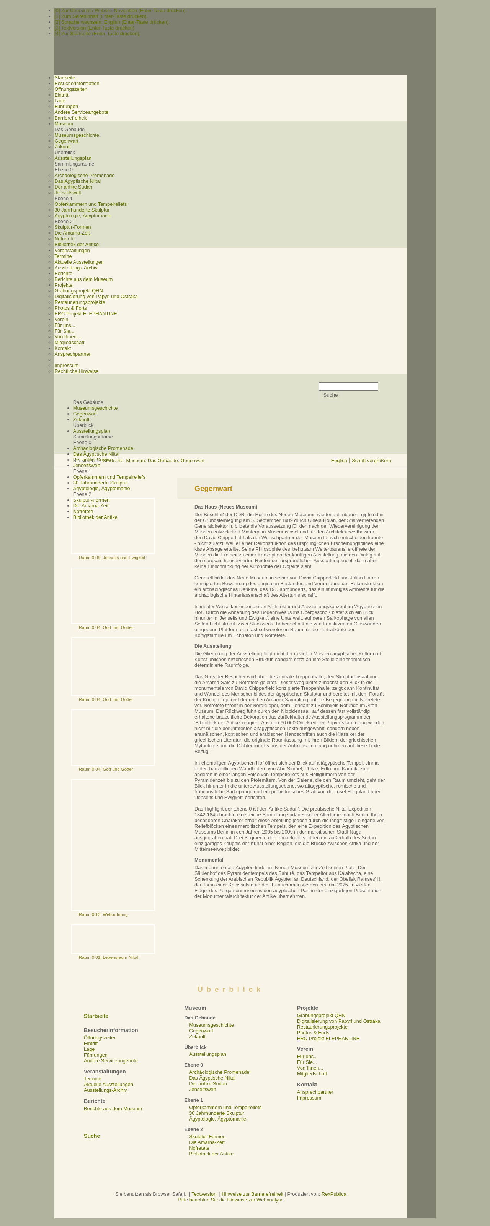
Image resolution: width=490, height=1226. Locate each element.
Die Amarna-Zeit (72, 233)
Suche (92, 1136)
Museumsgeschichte (76, 135)
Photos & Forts (70, 308)
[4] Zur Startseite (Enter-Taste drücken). (97, 33)
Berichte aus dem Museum (83, 279)
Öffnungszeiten (70, 89)
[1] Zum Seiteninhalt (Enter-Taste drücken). (101, 16)
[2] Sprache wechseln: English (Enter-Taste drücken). (112, 22)
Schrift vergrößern (371, 460)
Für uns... (64, 325)
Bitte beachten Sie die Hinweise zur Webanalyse (230, 1200)
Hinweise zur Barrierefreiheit (252, 1194)
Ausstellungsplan (72, 158)
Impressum (66, 365)
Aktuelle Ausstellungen (79, 262)
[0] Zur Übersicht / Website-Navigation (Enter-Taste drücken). (120, 10)
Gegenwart (66, 141)
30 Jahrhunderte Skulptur (81, 210)
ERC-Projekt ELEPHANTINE (85, 314)
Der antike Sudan (73, 187)
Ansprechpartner (72, 354)
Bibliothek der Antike (76, 244)
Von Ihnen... (67, 337)
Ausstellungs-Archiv (75, 268)
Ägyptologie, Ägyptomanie (82, 215)
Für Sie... (64, 331)
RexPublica (334, 1194)
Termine (63, 256)
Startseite (113, 460)
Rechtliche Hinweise (76, 371)
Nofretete (64, 238)
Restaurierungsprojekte (79, 302)
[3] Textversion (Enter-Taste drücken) (94, 28)
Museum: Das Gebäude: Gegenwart (165, 460)
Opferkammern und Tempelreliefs (90, 204)
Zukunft (62, 146)
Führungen (66, 106)
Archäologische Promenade (84, 175)
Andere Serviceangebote (81, 112)
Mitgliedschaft (69, 342)
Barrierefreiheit (70, 118)
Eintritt (61, 95)
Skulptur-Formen (72, 227)
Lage (59, 100)
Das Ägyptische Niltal (77, 181)
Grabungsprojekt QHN (78, 291)
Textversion (204, 1194)
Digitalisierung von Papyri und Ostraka (96, 296)
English (339, 460)
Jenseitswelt (67, 192)
